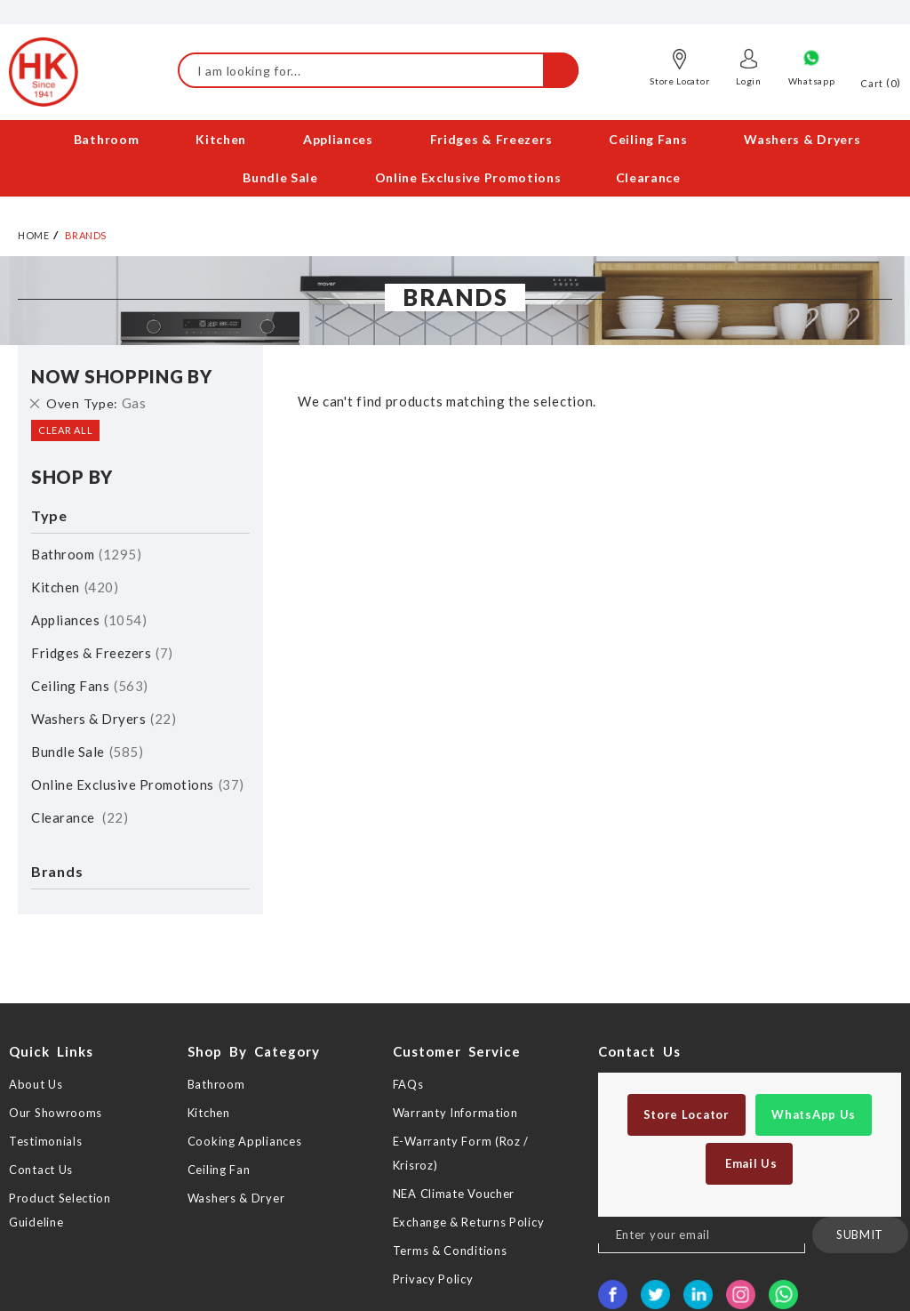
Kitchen (74, 587)
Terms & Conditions (450, 1250)
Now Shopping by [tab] (121, 376)
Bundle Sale (87, 752)
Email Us (749, 1163)
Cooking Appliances (245, 1141)
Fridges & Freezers (102, 653)
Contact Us (41, 1169)
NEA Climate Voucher (454, 1193)
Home (33, 235)
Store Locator (679, 81)
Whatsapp (811, 81)
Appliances (89, 620)
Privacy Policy (433, 1279)
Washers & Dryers (103, 719)
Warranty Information (455, 1113)
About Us (36, 1084)
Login (749, 81)
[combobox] (378, 70)
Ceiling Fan (219, 1169)
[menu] (455, 158)
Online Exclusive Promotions (137, 784)
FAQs (408, 1084)
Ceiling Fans (89, 686)
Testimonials (45, 1141)
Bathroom (86, 554)
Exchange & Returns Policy (469, 1222)
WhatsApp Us (813, 1114)
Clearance (79, 817)
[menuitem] (107, 139)
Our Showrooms (55, 1113)
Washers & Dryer (236, 1198)
